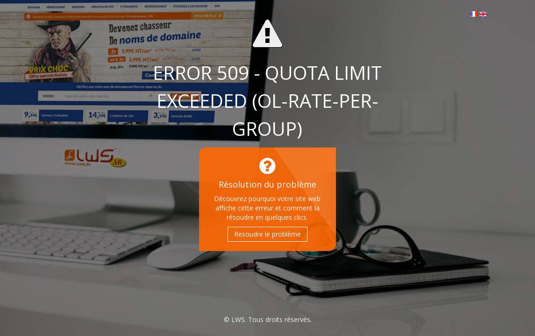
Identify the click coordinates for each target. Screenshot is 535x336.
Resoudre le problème (267, 234)
